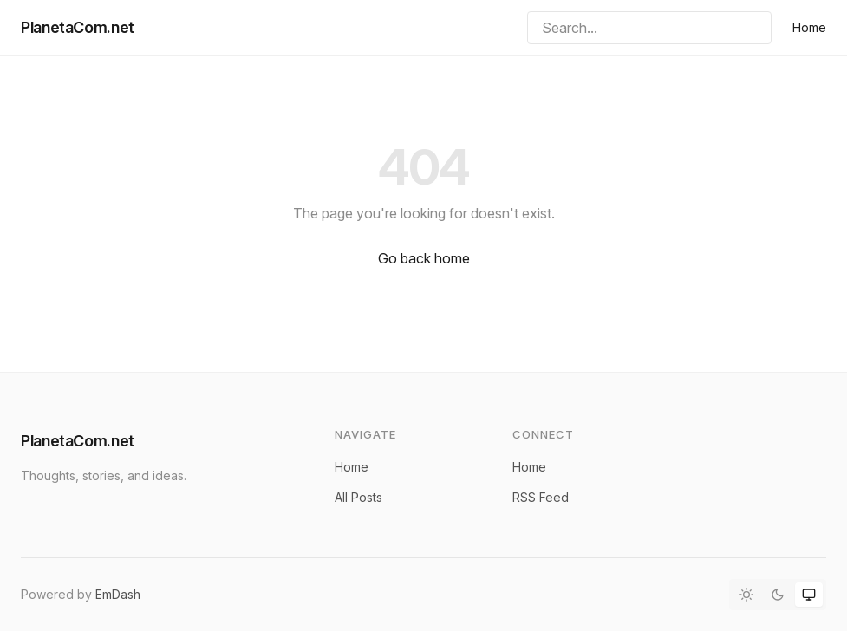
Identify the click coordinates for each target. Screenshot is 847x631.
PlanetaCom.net (77, 27)
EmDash (117, 594)
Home (809, 27)
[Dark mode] (778, 594)
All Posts (358, 497)
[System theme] (809, 594)
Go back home (424, 258)
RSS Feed (540, 497)
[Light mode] (746, 594)
